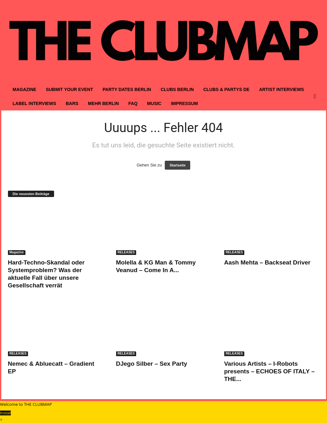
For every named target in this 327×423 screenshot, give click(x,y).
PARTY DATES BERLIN (126, 89)
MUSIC (154, 103)
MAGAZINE (25, 89)
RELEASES (126, 252)
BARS (72, 103)
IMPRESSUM (184, 103)
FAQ (133, 103)
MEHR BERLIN (103, 103)
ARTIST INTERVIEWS (281, 89)
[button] (317, 96)
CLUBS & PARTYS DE (226, 89)
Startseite (177, 165)
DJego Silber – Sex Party (151, 363)
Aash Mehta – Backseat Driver (267, 262)
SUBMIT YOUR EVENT (69, 89)
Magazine (17, 252)
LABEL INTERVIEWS (34, 103)
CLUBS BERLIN (177, 89)
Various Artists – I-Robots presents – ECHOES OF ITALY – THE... (269, 371)
